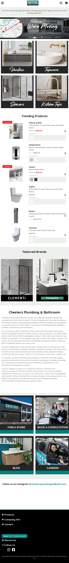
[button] (2, 3)
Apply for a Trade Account (14, 536)
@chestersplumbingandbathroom (47, 484)
